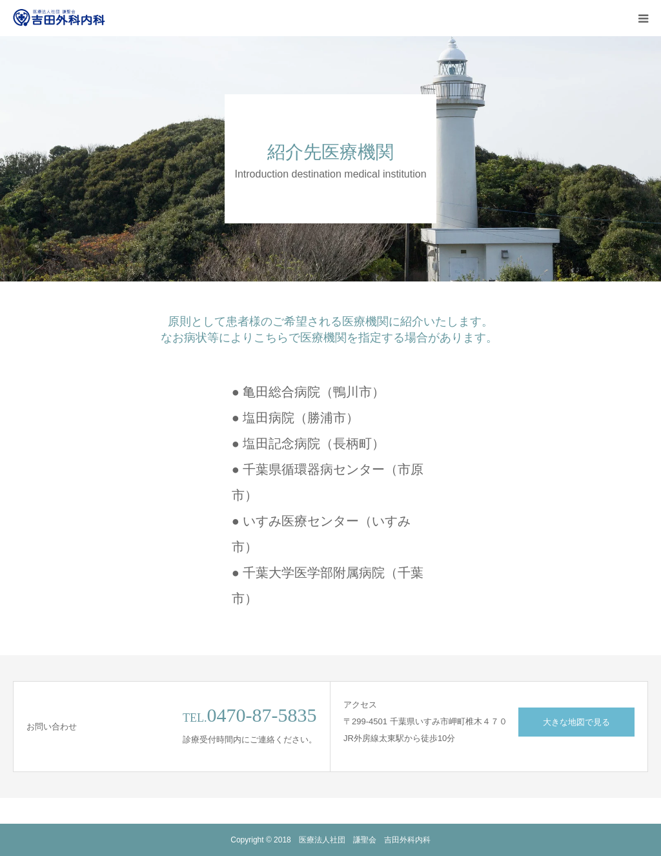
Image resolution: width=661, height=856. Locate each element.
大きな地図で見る (576, 722)
